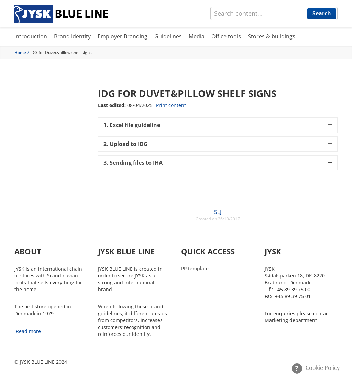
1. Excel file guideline (131, 125)
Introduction (30, 36)
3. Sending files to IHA (133, 163)
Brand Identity (72, 36)
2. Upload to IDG (125, 144)
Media (197, 36)
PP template (195, 268)
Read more (28, 331)
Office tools (226, 36)
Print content (171, 105)
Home (20, 52)
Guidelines (168, 36)
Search (321, 13)
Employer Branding (122, 36)
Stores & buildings (271, 36)
